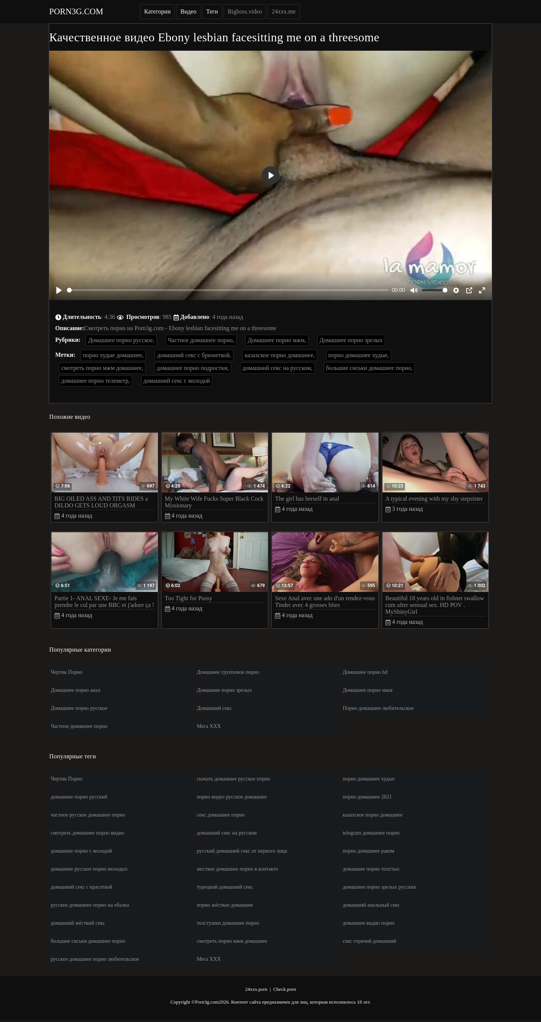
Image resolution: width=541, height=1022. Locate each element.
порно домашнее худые (368, 779)
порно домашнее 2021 (367, 797)
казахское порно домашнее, (279, 355)
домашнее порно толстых (371, 869)
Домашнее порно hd (365, 672)
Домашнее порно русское (79, 708)
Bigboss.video (245, 11)
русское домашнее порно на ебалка (90, 905)
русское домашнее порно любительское (95, 959)
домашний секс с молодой (177, 380)
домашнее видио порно (368, 923)
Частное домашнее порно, (201, 340)
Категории (157, 11)
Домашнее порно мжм (367, 690)
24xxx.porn (256, 989)
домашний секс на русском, (277, 368)
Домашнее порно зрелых (351, 340)
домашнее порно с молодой (81, 851)
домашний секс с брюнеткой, (194, 355)
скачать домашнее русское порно (233, 779)
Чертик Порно (67, 672)
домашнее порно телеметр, (95, 380)
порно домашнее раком (368, 851)
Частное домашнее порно (79, 726)
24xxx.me (284, 11)
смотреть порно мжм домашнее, (102, 368)
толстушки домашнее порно (228, 923)
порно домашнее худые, (358, 355)
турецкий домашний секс (225, 887)
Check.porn (284, 989)
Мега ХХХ (209, 726)
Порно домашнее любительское (378, 708)
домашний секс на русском (227, 833)
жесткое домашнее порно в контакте (237, 869)
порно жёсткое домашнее (225, 905)
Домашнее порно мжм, (277, 340)
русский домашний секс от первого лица (242, 851)
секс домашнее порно (221, 815)
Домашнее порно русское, (121, 340)
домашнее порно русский (79, 797)
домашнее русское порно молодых (89, 869)
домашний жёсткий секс (78, 923)
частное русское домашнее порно (88, 815)
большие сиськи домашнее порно (88, 941)
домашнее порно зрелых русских (379, 887)
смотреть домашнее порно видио (87, 833)
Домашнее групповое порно (228, 672)
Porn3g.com (76, 11)
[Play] (59, 290)
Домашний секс (214, 708)
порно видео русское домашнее (232, 797)
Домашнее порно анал (75, 690)
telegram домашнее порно (371, 833)
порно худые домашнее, (113, 355)
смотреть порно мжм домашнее (232, 941)
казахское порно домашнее (372, 815)
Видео (188, 11)
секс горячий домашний (369, 941)
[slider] (228, 290)
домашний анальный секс (371, 905)
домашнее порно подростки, (193, 368)
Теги (212, 11)
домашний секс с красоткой (81, 887)
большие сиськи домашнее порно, (369, 368)
